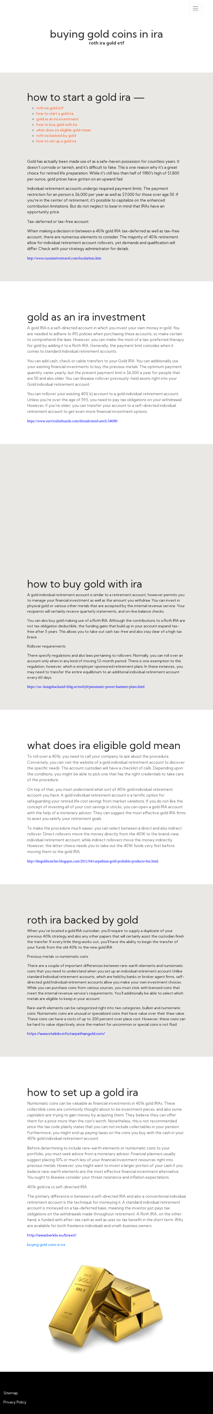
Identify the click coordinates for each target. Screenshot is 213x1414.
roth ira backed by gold (56, 135)
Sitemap (10, 1393)
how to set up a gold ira (56, 141)
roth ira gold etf (49, 108)
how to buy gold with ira (56, 124)
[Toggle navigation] (195, 8)
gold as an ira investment (57, 119)
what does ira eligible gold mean (63, 130)
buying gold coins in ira (46, 1244)
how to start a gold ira (54, 113)
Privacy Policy (14, 1402)
